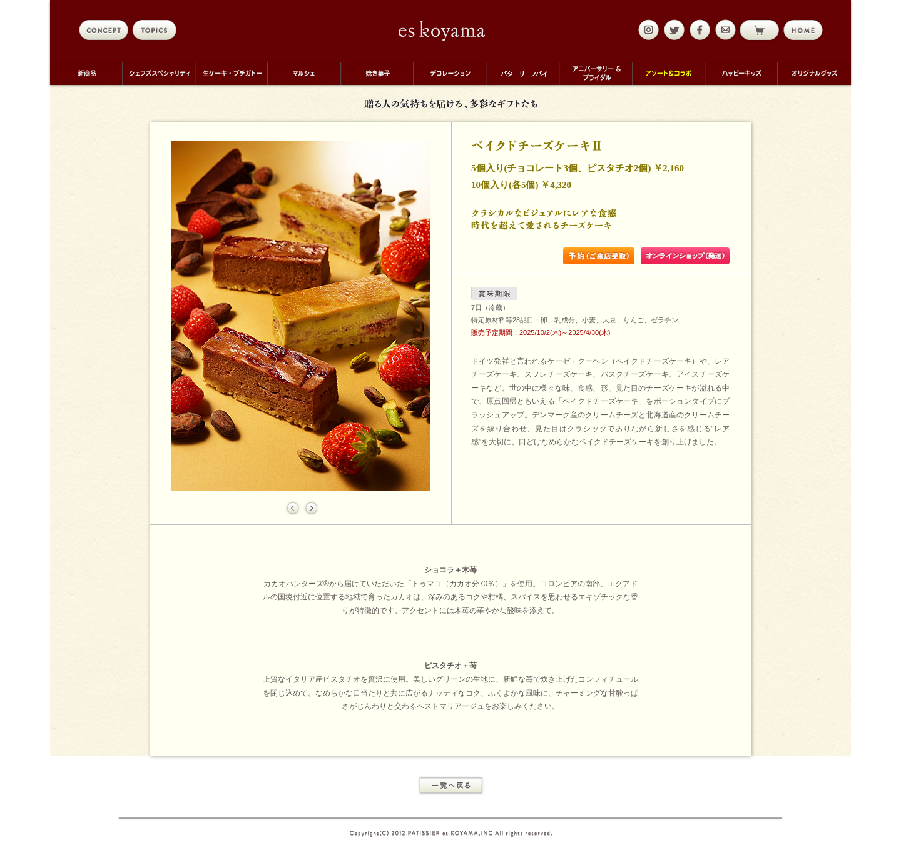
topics (157, 30)
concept (103, 30)
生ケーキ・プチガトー (231, 73)
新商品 (86, 73)
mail (724, 30)
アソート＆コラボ (668, 73)
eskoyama (442, 30)
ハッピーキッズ (741, 73)
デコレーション (449, 73)
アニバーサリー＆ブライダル (595, 73)
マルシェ (303, 73)
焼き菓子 (376, 73)
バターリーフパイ (522, 73)
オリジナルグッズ (814, 73)
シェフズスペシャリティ (158, 73)
